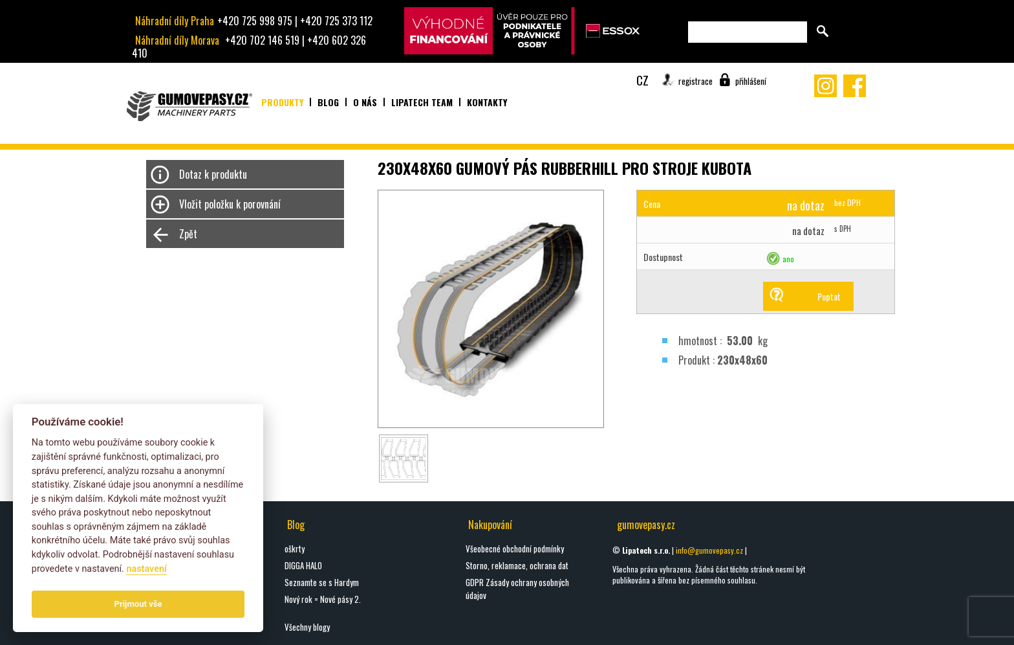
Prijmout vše (138, 604)
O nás (365, 102)
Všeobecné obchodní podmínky (515, 548)
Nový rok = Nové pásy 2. (323, 599)
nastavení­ (146, 568)
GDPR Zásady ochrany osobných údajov (517, 589)
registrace (695, 80)
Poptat (829, 296)
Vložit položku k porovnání (230, 204)
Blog (328, 102)
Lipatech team (422, 102)
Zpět (188, 234)
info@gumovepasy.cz (709, 550)
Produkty (282, 102)
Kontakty (487, 102)
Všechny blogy (307, 626)
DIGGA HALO (303, 565)
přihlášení (750, 80)
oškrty (295, 548)
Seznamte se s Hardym (322, 582)
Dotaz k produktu (213, 174)
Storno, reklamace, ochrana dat (517, 565)
